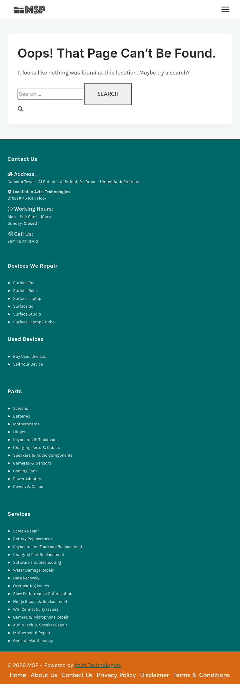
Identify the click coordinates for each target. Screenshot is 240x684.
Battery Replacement (33, 539)
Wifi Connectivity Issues (36, 609)
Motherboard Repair (32, 632)
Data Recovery (26, 578)
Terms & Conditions (201, 675)
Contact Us (76, 675)
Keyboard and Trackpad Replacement (48, 546)
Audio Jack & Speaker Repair (41, 625)
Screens (20, 408)
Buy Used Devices (29, 356)
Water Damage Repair (33, 570)
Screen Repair (26, 531)
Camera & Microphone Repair (41, 617)
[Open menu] (225, 9)
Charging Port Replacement (39, 554)
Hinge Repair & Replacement (40, 601)
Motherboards (26, 424)
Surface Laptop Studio (34, 322)
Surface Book (25, 290)
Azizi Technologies (97, 665)
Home (18, 675)
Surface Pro (24, 282)
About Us (43, 675)
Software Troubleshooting (37, 562)
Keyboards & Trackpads (36, 439)
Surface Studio (27, 314)
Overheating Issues (31, 586)
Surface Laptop (27, 298)
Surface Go (23, 306)
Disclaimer (154, 675)
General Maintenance (33, 640)
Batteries (21, 416)
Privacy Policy (116, 675)
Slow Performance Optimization (43, 593)
